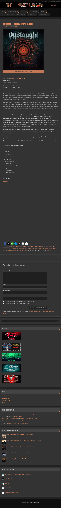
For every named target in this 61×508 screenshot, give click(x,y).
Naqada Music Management (11, 492)
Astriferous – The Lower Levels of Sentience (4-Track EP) (45, 258)
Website (5, 295)
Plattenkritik (18, 250)
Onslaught (8, 250)
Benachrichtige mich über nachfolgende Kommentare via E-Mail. (20, 301)
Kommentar (6, 270)
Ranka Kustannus (8, 487)
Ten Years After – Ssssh (16, 416)
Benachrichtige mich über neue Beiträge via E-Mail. (17, 303)
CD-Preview (40, 246)
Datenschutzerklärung (54, 1)
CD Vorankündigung (24, 246)
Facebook (5, 181)
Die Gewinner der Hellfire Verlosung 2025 (18, 423)
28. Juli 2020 (7, 26)
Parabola (31, 506)
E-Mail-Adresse (6, 290)
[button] (5, 243)
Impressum (44, 1)
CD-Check (31, 246)
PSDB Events (7, 483)
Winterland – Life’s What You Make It (28, 418)
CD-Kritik (35, 246)
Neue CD (36, 248)
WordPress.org (5, 402)
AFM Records (11, 246)
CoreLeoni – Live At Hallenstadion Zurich (15, 421)
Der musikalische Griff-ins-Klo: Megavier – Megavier (24, 414)
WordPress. (38, 506)
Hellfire (25, 248)
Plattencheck (14, 26)
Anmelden (4, 396)
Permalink (48, 250)
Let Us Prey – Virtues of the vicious (11, 257)
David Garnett (46, 246)
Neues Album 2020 (48, 248)
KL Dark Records (8, 479)
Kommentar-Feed (6, 400)
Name (4, 284)
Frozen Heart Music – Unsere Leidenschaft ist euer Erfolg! (17, 474)
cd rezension (17, 246)
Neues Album (41, 248)
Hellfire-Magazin (30, 248)
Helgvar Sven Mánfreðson (18, 78)
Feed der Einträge (6, 398)
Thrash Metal (24, 250)
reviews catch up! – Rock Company (10, 418)
